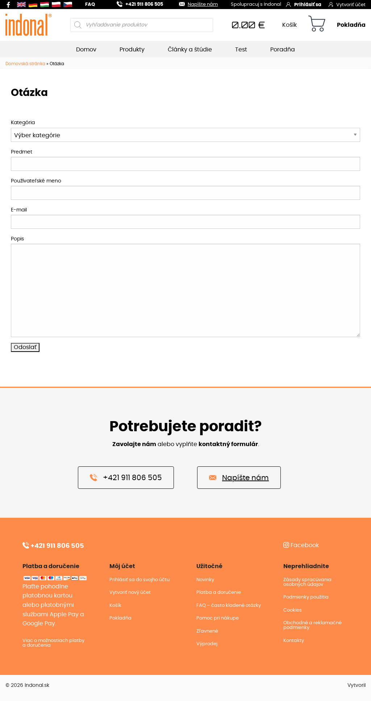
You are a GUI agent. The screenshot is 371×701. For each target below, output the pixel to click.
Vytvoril (356, 685)
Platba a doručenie (218, 592)
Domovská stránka (25, 64)
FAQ (90, 4)
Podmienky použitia (306, 597)
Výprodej (206, 644)
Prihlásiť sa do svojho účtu (139, 580)
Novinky (205, 580)
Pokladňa (351, 25)
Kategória (23, 122)
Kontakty (293, 640)
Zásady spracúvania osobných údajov (307, 582)
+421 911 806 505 (135, 3)
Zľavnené (207, 631)
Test (241, 50)
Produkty (132, 50)
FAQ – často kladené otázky (228, 605)
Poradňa (282, 50)
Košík (289, 25)
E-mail (19, 210)
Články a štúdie (190, 50)
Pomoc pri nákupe (217, 618)
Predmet (21, 152)
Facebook (301, 545)
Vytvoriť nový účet (130, 592)
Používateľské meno (36, 181)
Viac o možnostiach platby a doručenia (53, 643)
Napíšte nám (194, 3)
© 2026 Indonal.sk (27, 685)
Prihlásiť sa (303, 4)
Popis (17, 239)
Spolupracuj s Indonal (256, 5)
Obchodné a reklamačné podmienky (312, 625)
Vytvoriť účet (347, 4)
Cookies (292, 610)
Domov (86, 50)
